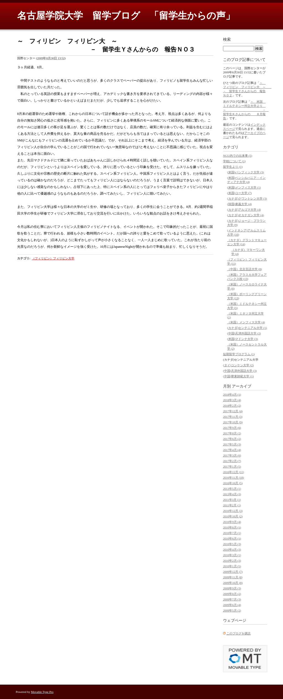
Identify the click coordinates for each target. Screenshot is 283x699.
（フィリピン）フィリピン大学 (53, 258)
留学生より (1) (233, 166)
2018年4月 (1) (232, 394)
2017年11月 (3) (232, 416)
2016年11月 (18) (233, 477)
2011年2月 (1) (232, 505)
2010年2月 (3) (232, 560)
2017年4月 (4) (232, 450)
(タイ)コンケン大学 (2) (238, 365)
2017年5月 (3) (232, 444)
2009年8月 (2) (232, 593)
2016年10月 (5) (233, 483)
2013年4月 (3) (232, 494)
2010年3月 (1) (232, 555)
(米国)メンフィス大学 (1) (244, 187)
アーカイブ (241, 386)
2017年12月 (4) (233, 411)
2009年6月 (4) (232, 605)
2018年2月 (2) (232, 405)
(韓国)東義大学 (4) (239, 204)
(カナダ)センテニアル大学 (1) (247, 327)
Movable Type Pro (42, 691)
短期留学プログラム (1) (239, 354)
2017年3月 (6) (232, 455)
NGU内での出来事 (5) (237, 155)
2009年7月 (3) (232, 599)
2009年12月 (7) (233, 571)
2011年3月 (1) (232, 499)
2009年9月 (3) (232, 588)
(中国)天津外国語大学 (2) (244, 333)
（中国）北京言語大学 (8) (244, 269)
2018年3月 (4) (232, 400)
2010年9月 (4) (232, 521)
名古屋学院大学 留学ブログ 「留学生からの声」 (126, 16)
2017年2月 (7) (232, 461)
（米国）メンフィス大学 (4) (246, 322)
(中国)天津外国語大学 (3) (240, 370)
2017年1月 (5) (232, 466)
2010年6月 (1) (232, 538)
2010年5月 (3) (232, 544)
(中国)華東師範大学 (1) (238, 376)
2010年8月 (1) (232, 527)
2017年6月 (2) (232, 438)
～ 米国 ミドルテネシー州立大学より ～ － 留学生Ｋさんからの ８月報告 (246, 110)
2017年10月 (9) (233, 422)
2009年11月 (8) (232, 577)
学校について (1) (234, 161)
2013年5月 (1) (232, 488)
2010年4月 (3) (232, 549)
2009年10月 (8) (233, 582)
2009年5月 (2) (232, 610)
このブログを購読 (238, 633)
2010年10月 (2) (233, 516)
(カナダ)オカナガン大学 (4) (245, 215)
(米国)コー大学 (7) (239, 193)
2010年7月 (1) (232, 533)
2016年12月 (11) (233, 472)
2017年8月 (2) (232, 433)
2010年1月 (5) (232, 566)
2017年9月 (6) (232, 427)
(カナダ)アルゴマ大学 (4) (244, 209)
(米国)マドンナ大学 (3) (242, 339)
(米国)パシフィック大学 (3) (245, 172)
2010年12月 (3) (233, 510)
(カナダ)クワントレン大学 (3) (247, 198)
